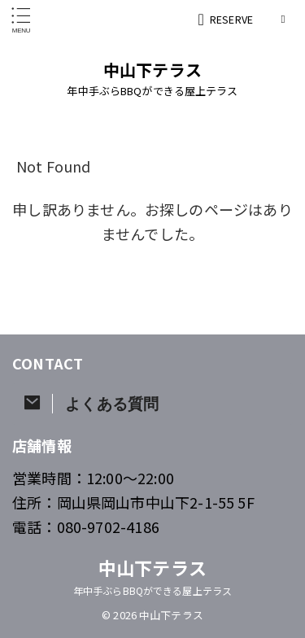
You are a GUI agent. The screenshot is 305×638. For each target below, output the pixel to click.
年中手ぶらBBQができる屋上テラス (152, 590)
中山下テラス (152, 69)
